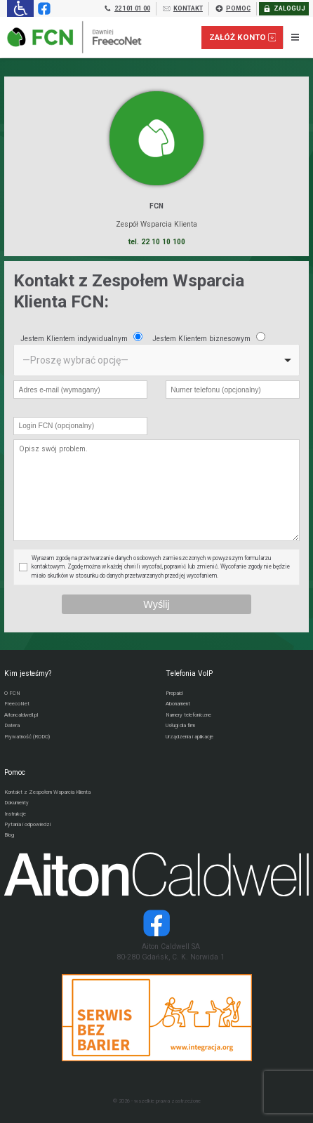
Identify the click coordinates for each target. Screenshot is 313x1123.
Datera (12, 725)
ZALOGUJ (283, 9)
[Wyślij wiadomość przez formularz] (156, 604)
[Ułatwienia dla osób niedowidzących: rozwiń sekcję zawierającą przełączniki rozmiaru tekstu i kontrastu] (20, 8)
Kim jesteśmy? (27, 673)
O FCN (12, 693)
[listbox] (156, 360)
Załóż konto (243, 37)
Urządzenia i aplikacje (189, 736)
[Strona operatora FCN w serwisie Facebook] (43, 8)
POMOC (233, 9)
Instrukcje (15, 814)
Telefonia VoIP (189, 673)
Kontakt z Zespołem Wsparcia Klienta (47, 792)
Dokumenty (16, 802)
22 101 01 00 (126, 9)
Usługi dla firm (180, 725)
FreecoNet (16, 703)
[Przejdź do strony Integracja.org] (156, 1017)
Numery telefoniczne (188, 715)
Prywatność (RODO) (27, 736)
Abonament (178, 703)
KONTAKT (182, 9)
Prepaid (174, 693)
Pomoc (14, 772)
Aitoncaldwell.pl (21, 715)
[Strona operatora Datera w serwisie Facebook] (156, 923)
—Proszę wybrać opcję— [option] (75, 360)
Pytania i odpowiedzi (27, 824)
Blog (9, 835)
